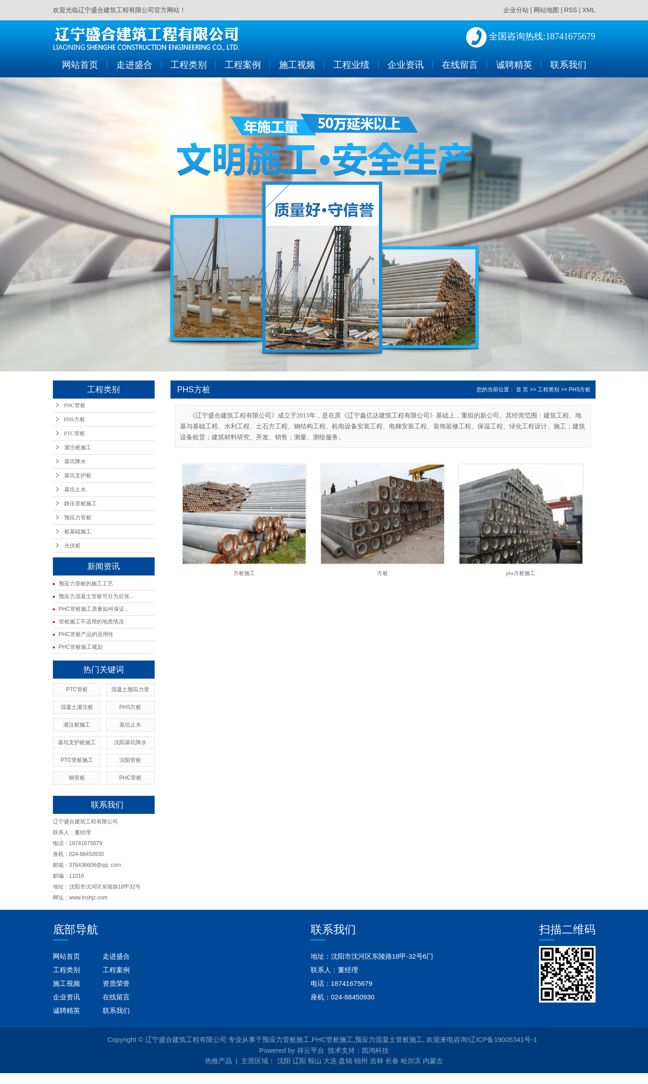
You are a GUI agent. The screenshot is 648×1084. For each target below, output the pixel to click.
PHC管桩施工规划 (81, 647)
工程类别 (188, 65)
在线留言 (460, 65)
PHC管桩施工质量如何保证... (94, 609)
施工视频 (297, 65)
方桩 (382, 573)
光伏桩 (72, 545)
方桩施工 (244, 573)
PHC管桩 (74, 405)
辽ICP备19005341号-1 (503, 1039)
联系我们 (568, 65)
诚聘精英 (514, 65)
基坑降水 (75, 461)
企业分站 (516, 10)
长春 (392, 1061)
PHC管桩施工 (332, 1039)
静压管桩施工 (80, 503)
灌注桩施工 (77, 447)
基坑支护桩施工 (77, 742)
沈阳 (284, 1061)
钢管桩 (77, 778)
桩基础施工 (77, 531)
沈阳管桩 (130, 760)
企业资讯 (406, 65)
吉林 (376, 1061)
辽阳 (299, 1061)
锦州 (361, 1061)
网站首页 (80, 65)
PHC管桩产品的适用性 (86, 634)
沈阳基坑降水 (130, 742)
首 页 (522, 389)
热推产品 (218, 1061)
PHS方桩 (74, 419)
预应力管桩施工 (286, 1039)
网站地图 (546, 10)
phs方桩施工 (520, 573)
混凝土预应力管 (130, 689)
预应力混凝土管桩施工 (389, 1039)
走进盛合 (134, 65)
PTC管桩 (74, 433)
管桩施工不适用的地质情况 (91, 621)
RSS (570, 10)
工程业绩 (351, 65)
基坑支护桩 (77, 475)
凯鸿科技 (375, 1050)
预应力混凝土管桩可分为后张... (96, 596)
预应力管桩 (77, 517)
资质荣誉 (116, 983)
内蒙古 (433, 1061)
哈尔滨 (411, 1061)
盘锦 (345, 1061)
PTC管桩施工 (77, 760)
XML (589, 10)
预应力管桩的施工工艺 (86, 583)
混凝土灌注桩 (77, 707)
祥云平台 (310, 1050)
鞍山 (315, 1061)
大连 (330, 1061)
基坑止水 (75, 489)
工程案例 (243, 65)
